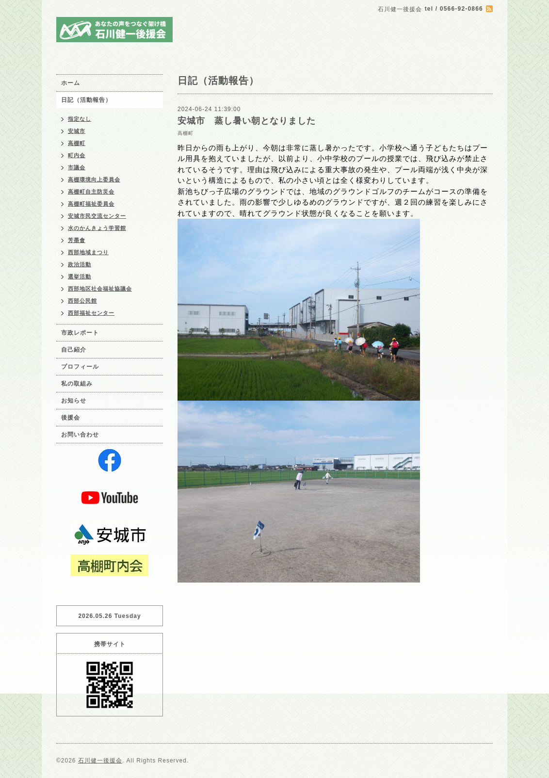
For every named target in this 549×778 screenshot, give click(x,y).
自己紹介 (73, 349)
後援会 (70, 417)
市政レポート (80, 332)
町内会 (76, 155)
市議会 (76, 167)
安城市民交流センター (97, 216)
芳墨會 (76, 240)
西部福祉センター (91, 313)
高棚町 (186, 133)
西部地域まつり (88, 252)
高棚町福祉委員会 (91, 204)
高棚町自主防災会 (91, 191)
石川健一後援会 (100, 760)
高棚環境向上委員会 (94, 179)
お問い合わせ (80, 434)
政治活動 (79, 264)
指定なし (79, 119)
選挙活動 (79, 276)
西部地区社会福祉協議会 (100, 289)
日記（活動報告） (86, 100)
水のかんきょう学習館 (97, 228)
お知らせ (73, 400)
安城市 (76, 131)
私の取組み (77, 383)
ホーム (70, 83)
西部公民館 (82, 301)
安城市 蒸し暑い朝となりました (247, 121)
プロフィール (80, 366)
